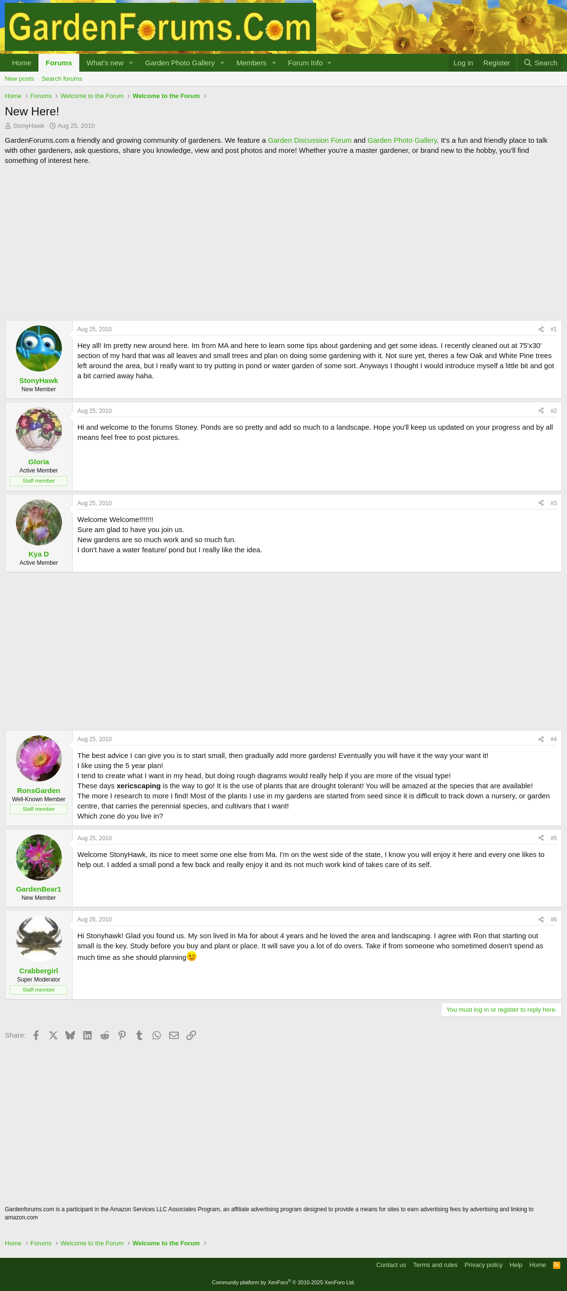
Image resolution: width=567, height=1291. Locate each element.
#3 (554, 503)
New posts (19, 78)
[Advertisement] (283, 242)
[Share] (541, 329)
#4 (554, 739)
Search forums (62, 78)
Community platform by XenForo (283, 1282)
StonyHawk (29, 125)
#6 (554, 919)
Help (516, 1264)
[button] (131, 63)
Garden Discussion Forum (309, 140)
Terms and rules (435, 1264)
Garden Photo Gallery (180, 63)
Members (251, 63)
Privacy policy (484, 1264)
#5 (554, 838)
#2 (554, 411)
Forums (59, 63)
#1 (554, 329)
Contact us (391, 1264)
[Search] (540, 63)
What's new (104, 63)
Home (21, 63)
